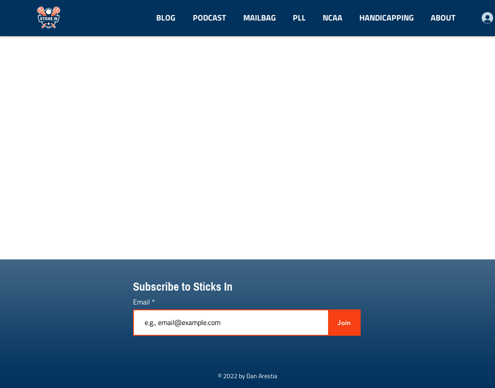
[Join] (344, 322)
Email (142, 301)
